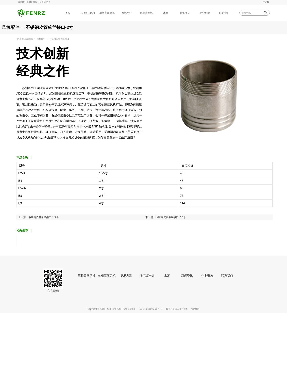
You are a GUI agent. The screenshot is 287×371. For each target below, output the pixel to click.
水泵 (165, 12)
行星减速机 (146, 12)
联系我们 (224, 12)
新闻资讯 (185, 12)
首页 (67, 12)
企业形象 (205, 12)
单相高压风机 (107, 12)
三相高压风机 (87, 12)
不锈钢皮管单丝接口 (59, 38)
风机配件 (127, 12)
